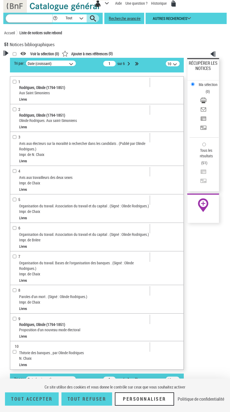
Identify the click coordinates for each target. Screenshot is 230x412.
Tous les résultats (206, 153)
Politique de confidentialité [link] (201, 399)
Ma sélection (208, 84)
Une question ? (136, 3)
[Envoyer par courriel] (203, 111)
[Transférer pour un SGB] (203, 129)
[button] (55, 18)
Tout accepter (32, 399)
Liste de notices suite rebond (40, 32)
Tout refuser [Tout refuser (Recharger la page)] (87, 399)
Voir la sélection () (44, 53)
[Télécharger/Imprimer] (203, 102)
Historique (159, 3)
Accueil (9, 32)
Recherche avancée (125, 18)
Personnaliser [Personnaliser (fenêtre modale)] (144, 399)
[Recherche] (29, 18)
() (87, 53)
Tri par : (19, 63)
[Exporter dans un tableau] (203, 120)
